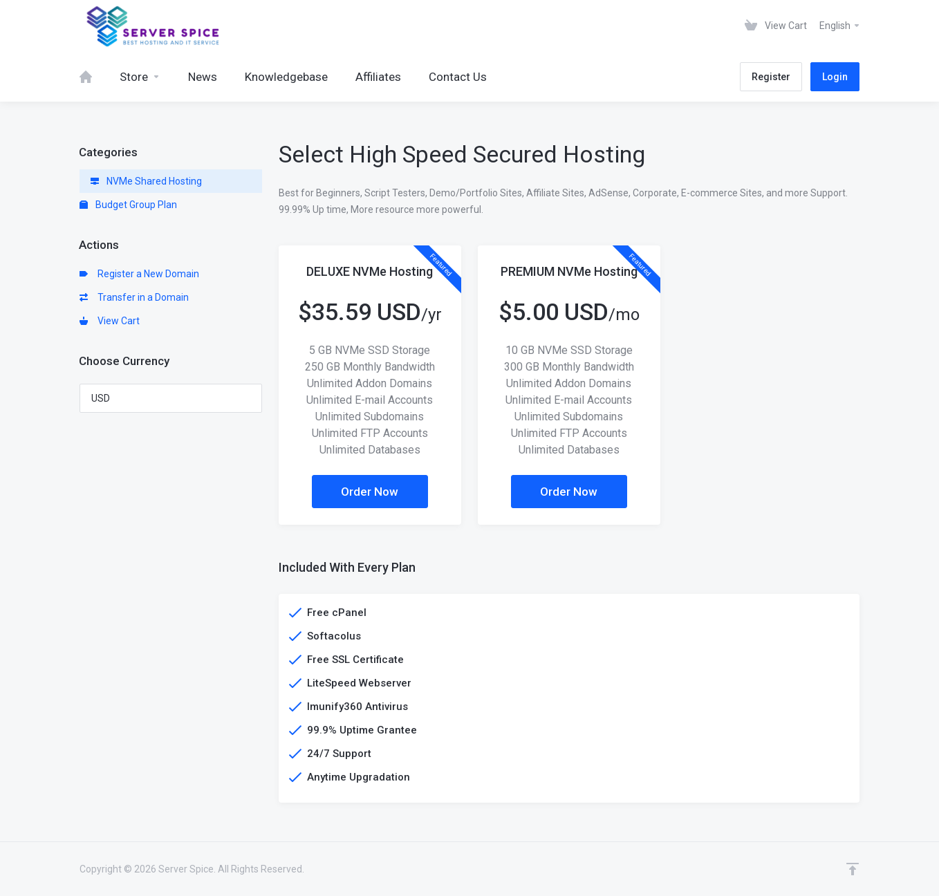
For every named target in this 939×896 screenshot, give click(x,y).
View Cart (110, 320)
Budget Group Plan (128, 204)
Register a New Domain (139, 273)
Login (835, 76)
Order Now (369, 491)
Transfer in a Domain (134, 297)
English (840, 25)
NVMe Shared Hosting (146, 181)
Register (771, 76)
